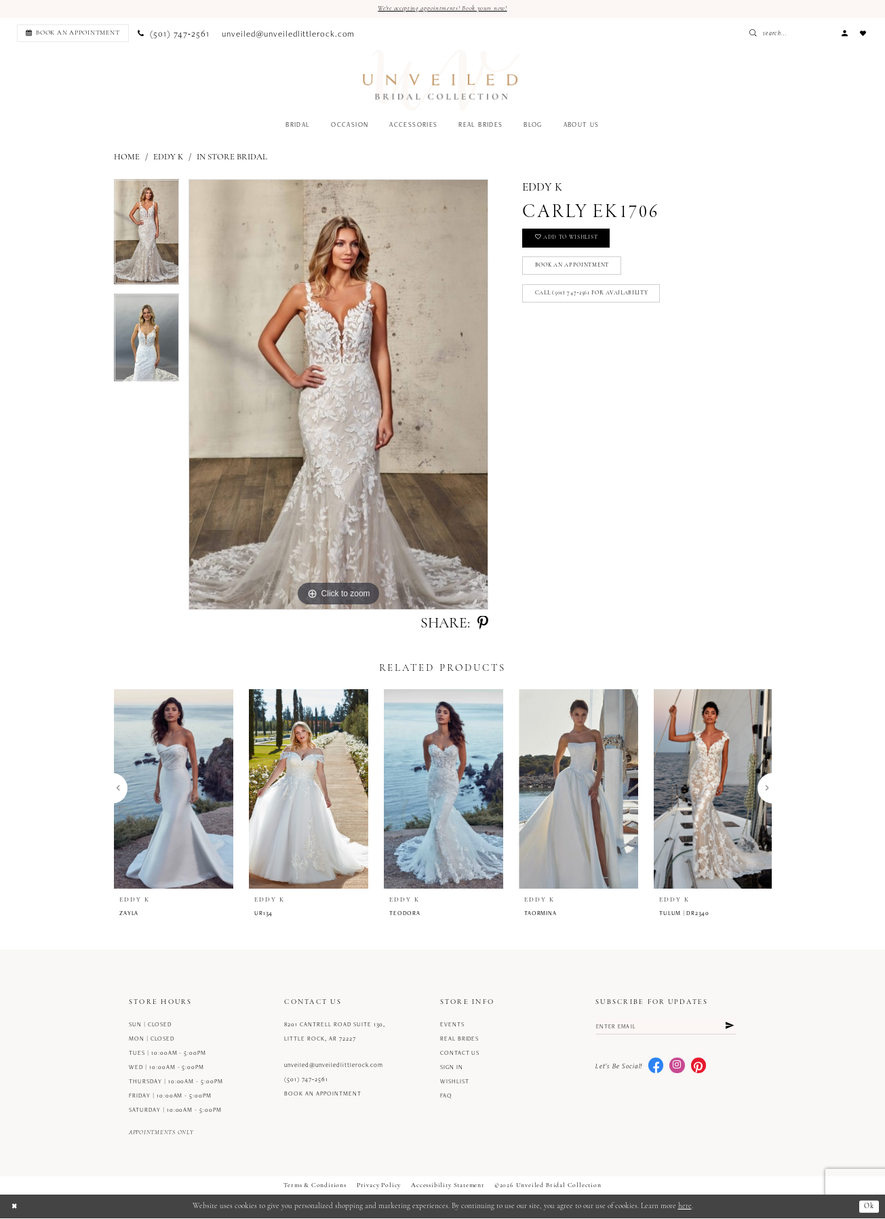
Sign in (451, 1068)
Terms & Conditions (315, 1186)
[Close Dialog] (15, 1207)
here (685, 1207)
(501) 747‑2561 (306, 1080)
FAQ (446, 1096)
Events (452, 1025)
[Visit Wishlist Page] (863, 33)
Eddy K (168, 157)
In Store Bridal (232, 157)
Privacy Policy (379, 1186)
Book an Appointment (577, 270)
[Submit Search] (780, 33)
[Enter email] (665, 1027)
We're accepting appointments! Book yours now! (442, 8)
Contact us (460, 1053)
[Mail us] (288, 34)
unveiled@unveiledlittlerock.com (333, 1066)
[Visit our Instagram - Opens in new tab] (676, 1068)
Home (127, 157)
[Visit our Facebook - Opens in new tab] (655, 1068)
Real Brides (459, 1039)
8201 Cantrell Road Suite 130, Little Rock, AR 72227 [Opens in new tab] (334, 1032)
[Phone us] (174, 34)
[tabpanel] (147, 237)
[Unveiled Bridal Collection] (441, 81)
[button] (844, 33)
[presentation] (174, 789)
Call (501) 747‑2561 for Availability (596, 299)
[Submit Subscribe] (728, 1027)
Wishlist (454, 1082)
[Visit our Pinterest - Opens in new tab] (698, 1068)
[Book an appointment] (73, 33)
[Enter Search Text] (802, 33)
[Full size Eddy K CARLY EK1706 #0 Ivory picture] (338, 395)
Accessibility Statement (447, 1186)
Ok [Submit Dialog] (868, 1207)
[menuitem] (71, 33)
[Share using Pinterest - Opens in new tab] (482, 625)
